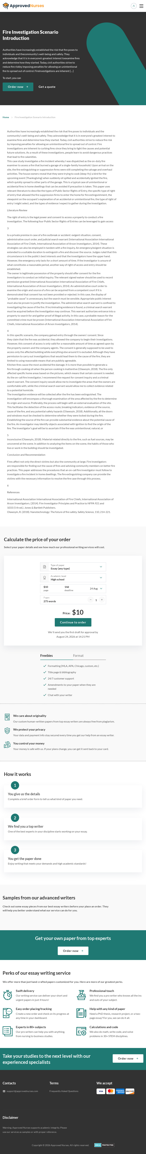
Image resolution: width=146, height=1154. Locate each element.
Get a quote (47, 86)
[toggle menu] (141, 6)
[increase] (102, 599)
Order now (15, 86)
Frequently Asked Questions (63, 1091)
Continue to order (73, 622)
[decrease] (90, 599)
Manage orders (134, 6)
